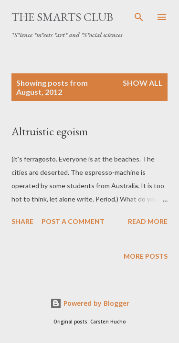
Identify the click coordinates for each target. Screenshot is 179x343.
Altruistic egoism (49, 131)
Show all (143, 82)
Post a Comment (73, 221)
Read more (148, 221)
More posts (146, 256)
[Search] (139, 17)
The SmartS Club (62, 17)
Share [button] (22, 221)
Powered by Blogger (89, 303)
